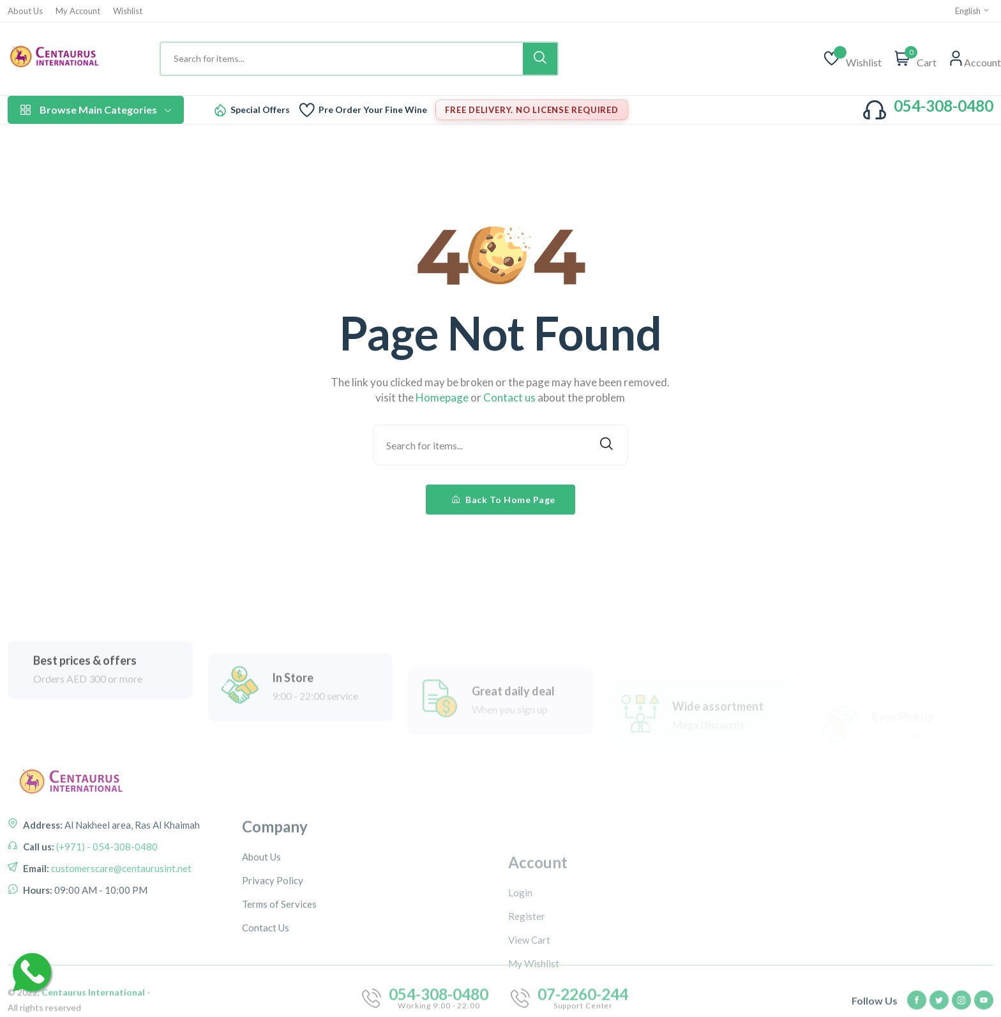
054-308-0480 (943, 105)
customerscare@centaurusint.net (120, 898)
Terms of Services (279, 961)
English (972, 10)
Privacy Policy (272, 937)
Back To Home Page (503, 499)
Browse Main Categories (95, 109)
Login (520, 950)
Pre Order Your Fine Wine (373, 110)
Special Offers (260, 110)
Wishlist (127, 11)
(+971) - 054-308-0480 (106, 876)
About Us (25, 11)
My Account (78, 11)
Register (526, 973)
